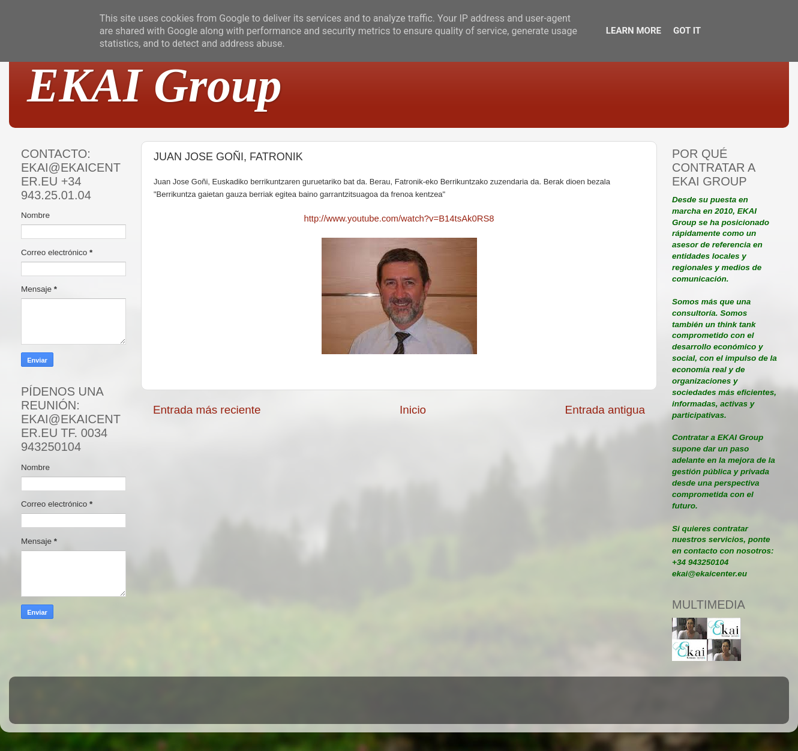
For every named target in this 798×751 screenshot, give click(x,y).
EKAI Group (154, 85)
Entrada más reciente (207, 409)
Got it (687, 30)
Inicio (413, 409)
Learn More (633, 30)
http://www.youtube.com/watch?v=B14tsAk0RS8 (399, 218)
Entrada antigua (605, 409)
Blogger (477, 705)
